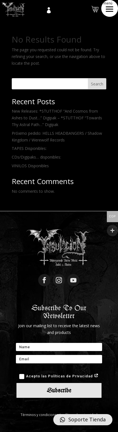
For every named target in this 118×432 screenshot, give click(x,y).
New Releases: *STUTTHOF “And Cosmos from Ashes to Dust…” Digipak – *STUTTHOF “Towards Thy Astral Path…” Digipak (57, 117)
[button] (109, 8)
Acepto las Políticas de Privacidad (59, 376)
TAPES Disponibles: (29, 148)
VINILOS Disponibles (30, 165)
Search (97, 84)
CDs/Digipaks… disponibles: (36, 157)
